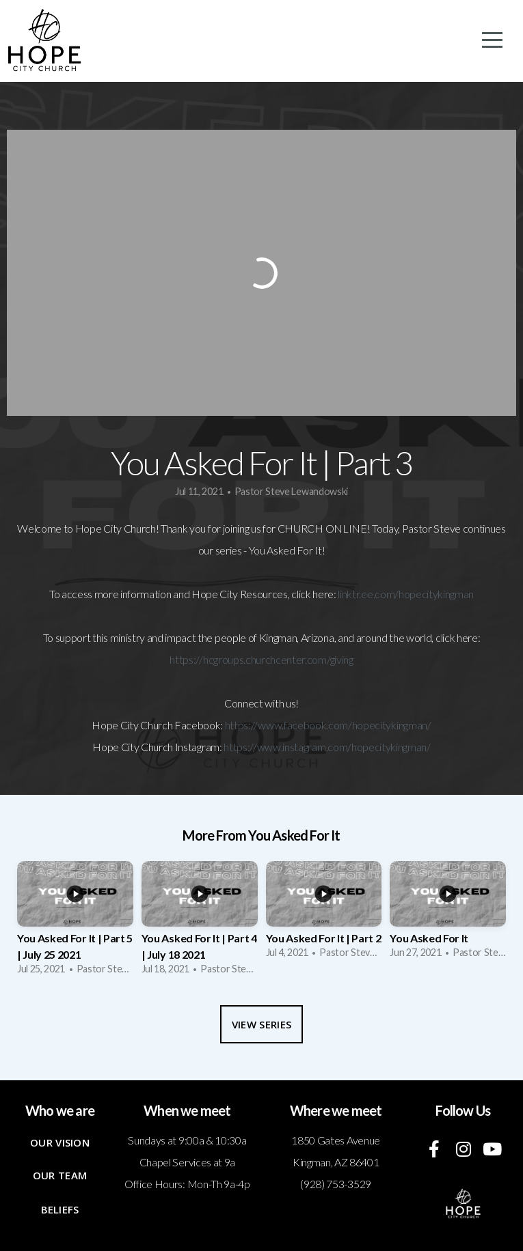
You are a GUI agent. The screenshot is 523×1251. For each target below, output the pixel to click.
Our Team (60, 1175)
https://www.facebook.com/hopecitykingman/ (328, 724)
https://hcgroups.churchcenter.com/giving (261, 659)
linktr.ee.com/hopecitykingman (406, 593)
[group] (75, 922)
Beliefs (60, 1209)
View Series (261, 1024)
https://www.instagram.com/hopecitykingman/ (327, 746)
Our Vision (60, 1142)
